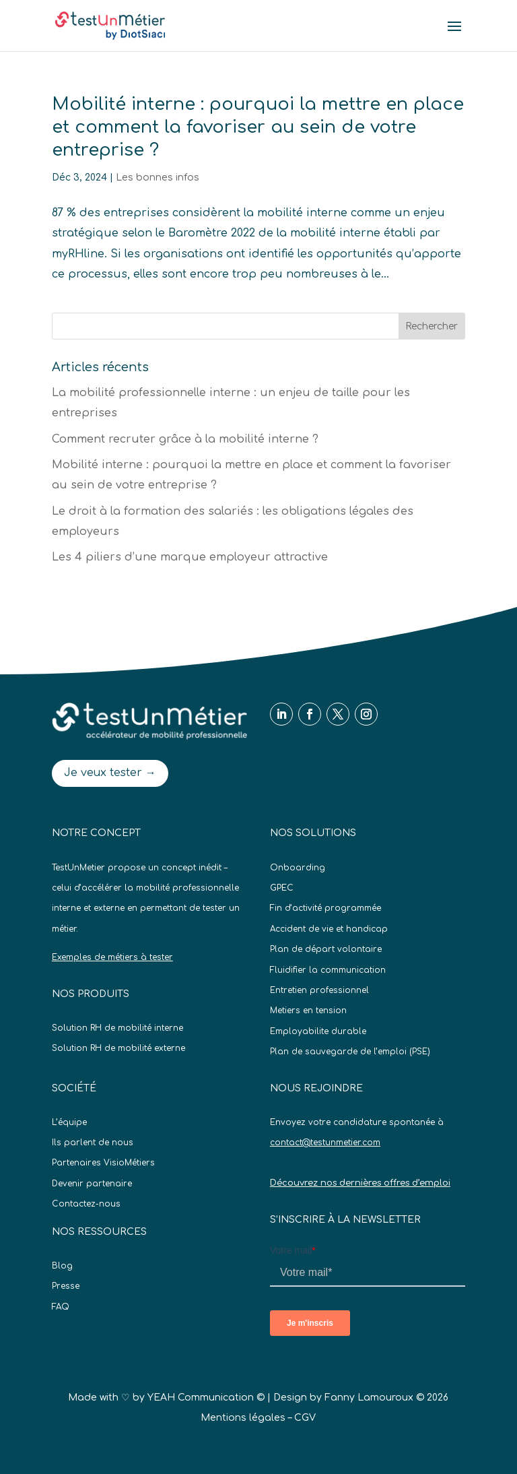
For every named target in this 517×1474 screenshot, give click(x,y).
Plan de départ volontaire (326, 949)
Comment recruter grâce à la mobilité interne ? (185, 439)
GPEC (282, 888)
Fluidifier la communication (328, 970)
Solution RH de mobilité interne (117, 1028)
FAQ (60, 1307)
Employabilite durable (318, 1031)
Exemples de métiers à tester (112, 957)
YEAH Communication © (206, 1397)
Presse (65, 1286)
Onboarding (297, 867)
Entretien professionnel (319, 990)
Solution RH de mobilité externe (118, 1048)
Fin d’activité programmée (325, 908)
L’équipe (69, 1122)
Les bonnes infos (157, 177)
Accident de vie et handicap (329, 929)
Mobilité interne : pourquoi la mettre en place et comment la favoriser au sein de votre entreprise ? (258, 127)
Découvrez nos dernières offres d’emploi (360, 1183)
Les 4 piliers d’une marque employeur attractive (190, 557)
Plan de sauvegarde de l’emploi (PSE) (350, 1051)
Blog (62, 1266)
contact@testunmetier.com (325, 1142)
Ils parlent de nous (92, 1142)
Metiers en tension (308, 1010)
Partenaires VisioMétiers (103, 1162)
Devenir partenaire (92, 1183)
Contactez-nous (86, 1204)
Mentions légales (243, 1418)
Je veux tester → (110, 773)
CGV (305, 1418)
